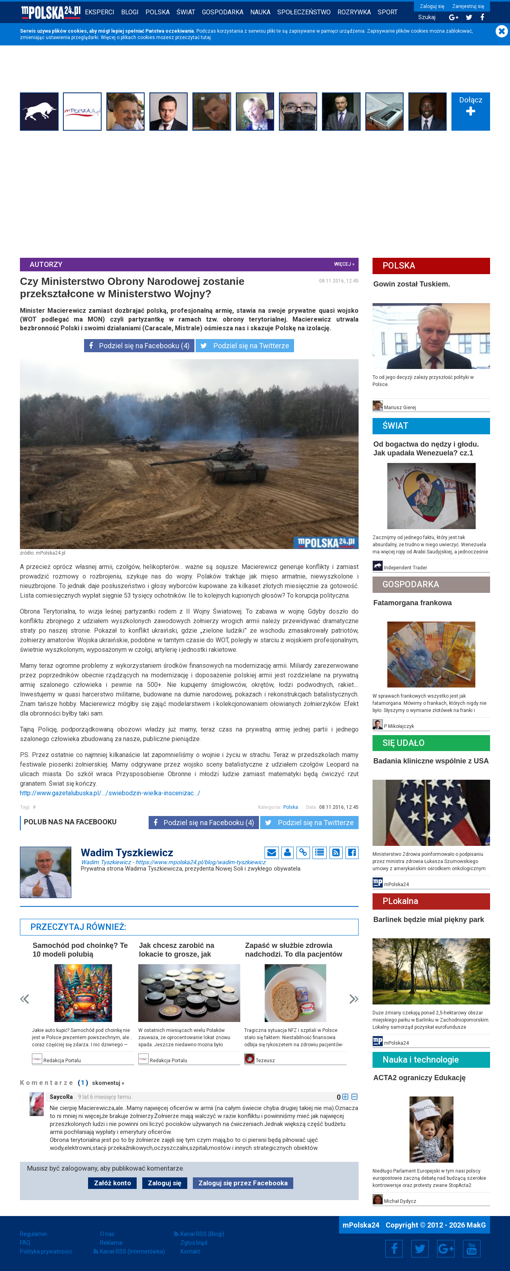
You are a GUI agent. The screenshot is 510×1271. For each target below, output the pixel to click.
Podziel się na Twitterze (244, 345)
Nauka (260, 12)
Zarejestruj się (468, 6)
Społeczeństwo (304, 12)
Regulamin (33, 1234)
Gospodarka (222, 12)
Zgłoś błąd (193, 1243)
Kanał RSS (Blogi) (202, 1234)
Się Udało (403, 743)
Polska (157, 12)
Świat (186, 12)
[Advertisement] (255, 193)
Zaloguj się (432, 6)
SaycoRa (61, 1097)
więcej (342, 264)
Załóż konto (112, 1183)
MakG (476, 1225)
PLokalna (400, 901)
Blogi (130, 12)
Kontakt (190, 1251)
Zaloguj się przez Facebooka (243, 1183)
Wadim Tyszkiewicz (173, 862)
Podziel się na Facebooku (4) (139, 345)
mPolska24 (362, 1225)
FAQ (25, 1243)
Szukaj (426, 17)
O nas (107, 1234)
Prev (24, 999)
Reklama (111, 1243)
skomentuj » (108, 1083)
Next (354, 999)
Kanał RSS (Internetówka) (132, 1251)
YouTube (472, 1249)
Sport (388, 12)
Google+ (446, 1249)
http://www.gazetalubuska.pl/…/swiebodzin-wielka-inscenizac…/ (110, 793)
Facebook (394, 1249)
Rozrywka (354, 12)
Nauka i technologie (420, 1060)
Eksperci (99, 12)
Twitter (420, 1249)
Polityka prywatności (46, 1251)
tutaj (206, 37)
